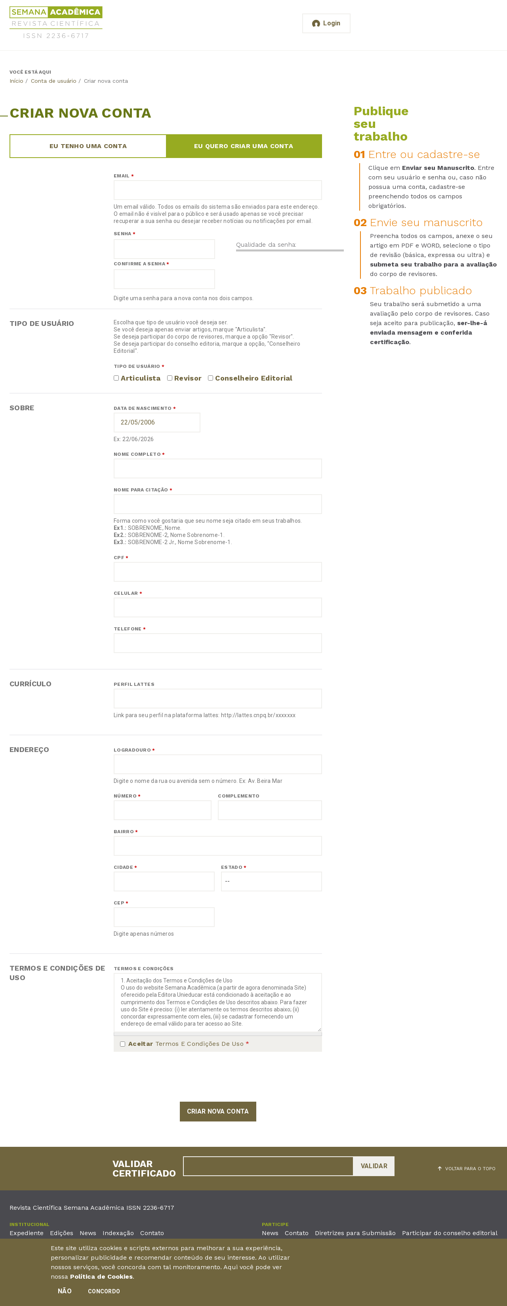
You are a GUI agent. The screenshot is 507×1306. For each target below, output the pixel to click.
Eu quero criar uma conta (243, 146)
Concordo (104, 1291)
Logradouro (134, 750)
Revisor (188, 378)
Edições (61, 1233)
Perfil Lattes (134, 684)
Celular (128, 593)
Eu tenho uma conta (88, 146)
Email (124, 176)
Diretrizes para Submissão (355, 1233)
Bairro (126, 831)
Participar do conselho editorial (449, 1233)
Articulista (140, 378)
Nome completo (139, 454)
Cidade (125, 867)
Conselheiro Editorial (253, 378)
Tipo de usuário (139, 366)
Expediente (27, 1233)
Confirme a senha (141, 263)
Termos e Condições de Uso (189, 1044)
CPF (121, 557)
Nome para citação (143, 490)
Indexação (118, 1233)
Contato (152, 1233)
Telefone (130, 629)
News (88, 1233)
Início (16, 81)
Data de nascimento (145, 408)
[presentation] (174, 1076)
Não (65, 1291)
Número (127, 796)
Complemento (238, 796)
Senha (124, 233)
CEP (121, 903)
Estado (233, 867)
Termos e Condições (143, 968)
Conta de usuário (53, 81)
